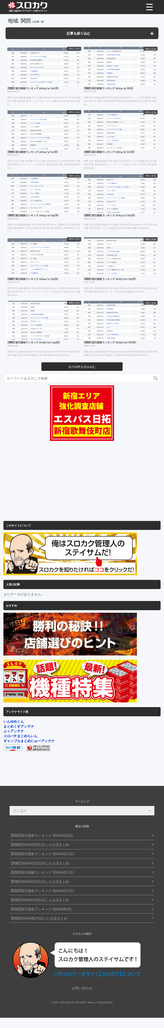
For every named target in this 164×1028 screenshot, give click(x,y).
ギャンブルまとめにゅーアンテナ (29, 740)
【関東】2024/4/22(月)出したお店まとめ (40, 844)
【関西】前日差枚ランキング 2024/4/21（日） (43, 853)
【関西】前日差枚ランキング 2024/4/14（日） (43, 890)
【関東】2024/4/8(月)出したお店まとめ (39, 918)
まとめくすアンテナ (18, 726)
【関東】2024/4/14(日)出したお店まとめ (40, 899)
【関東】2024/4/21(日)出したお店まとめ (40, 863)
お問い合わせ (82, 987)
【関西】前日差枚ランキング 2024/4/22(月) (42, 835)
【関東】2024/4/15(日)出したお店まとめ (40, 881)
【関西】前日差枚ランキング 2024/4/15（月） (43, 872)
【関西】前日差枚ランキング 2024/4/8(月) (41, 909)
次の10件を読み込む (82, 366)
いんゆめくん (13, 721)
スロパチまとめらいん (20, 735)
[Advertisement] (82, 481)
